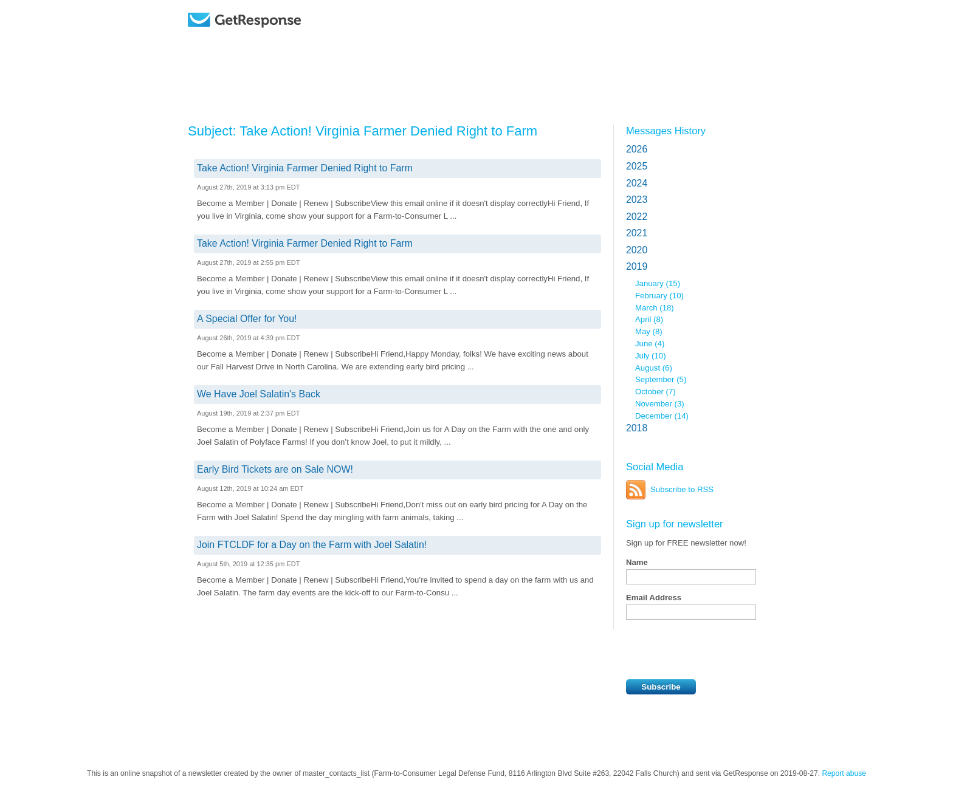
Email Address (653, 597)
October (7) (655, 391)
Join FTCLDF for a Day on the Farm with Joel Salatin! (312, 545)
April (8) (649, 319)
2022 (636, 216)
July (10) (650, 355)
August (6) (653, 367)
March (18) (654, 307)
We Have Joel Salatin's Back (258, 394)
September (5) (660, 379)
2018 (636, 428)
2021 (636, 233)
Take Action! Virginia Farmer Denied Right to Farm (305, 168)
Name (637, 562)
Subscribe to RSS (682, 489)
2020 (636, 250)
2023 (636, 199)
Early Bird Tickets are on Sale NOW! (275, 469)
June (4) (649, 343)
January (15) (657, 283)
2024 (636, 183)
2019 (636, 266)
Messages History (666, 130)
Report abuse (844, 773)
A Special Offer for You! (247, 318)
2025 (636, 166)
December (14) (662, 415)
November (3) (659, 403)
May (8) (648, 331)
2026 (636, 149)
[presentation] (718, 649)
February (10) (659, 295)
